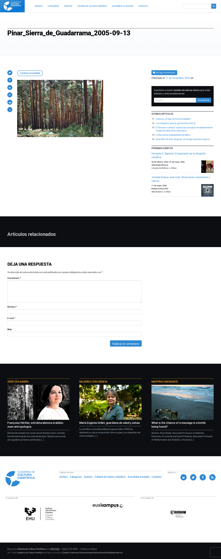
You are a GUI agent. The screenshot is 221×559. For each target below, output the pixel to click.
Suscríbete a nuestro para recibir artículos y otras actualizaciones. (182, 92)
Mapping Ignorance (164, 381)
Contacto (156, 476)
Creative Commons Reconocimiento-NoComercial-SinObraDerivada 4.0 (92, 553)
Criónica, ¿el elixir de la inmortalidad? (173, 119)
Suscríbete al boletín (138, 476)
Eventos (88, 476)
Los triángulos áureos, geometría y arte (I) (176, 123)
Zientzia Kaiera (18, 381)
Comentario (14, 278)
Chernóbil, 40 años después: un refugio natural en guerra (183, 139)
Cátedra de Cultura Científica (110, 476)
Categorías (76, 476)
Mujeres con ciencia (93, 381)
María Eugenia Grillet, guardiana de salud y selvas (109, 422)
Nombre (12, 307)
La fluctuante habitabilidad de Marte (173, 135)
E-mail (11, 318)
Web (9, 329)
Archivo (64, 476)
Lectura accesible (30, 73)
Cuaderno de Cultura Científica (30, 553)
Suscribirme (203, 100)
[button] (9, 72)
